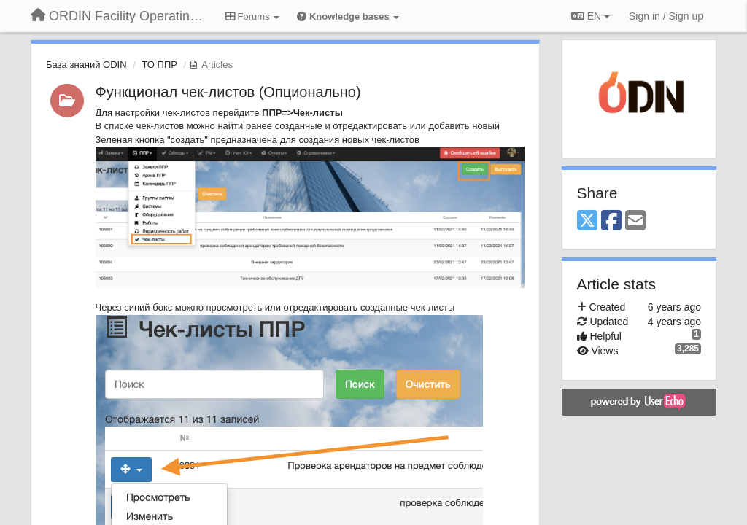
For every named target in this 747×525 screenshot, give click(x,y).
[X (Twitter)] (587, 221)
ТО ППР (159, 64)
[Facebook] (611, 221)
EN (590, 16)
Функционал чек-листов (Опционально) (228, 92)
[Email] (635, 221)
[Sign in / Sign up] (666, 16)
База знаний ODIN (86, 64)
